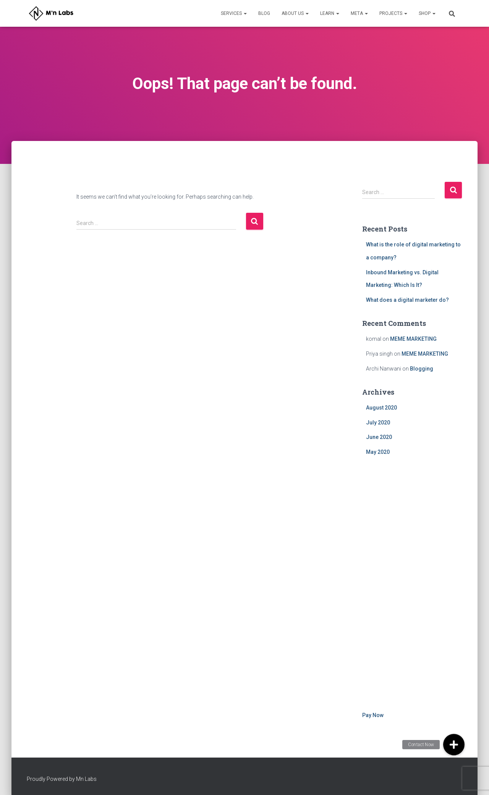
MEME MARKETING (413, 339)
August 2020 (381, 408)
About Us (295, 13)
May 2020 (378, 452)
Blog (264, 13)
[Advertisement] (412, 584)
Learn (329, 13)
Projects (393, 13)
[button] (454, 744)
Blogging (421, 369)
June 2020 (379, 437)
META (359, 13)
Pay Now (373, 715)
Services (234, 13)
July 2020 (378, 422)
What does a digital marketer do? (407, 300)
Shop (427, 13)
